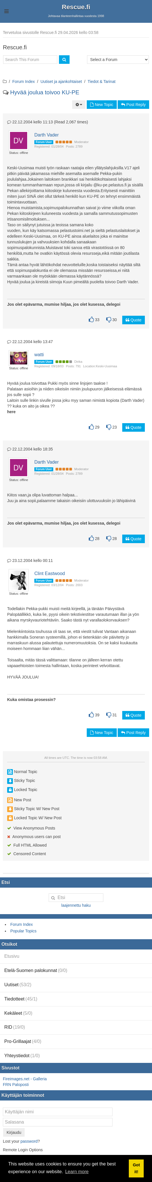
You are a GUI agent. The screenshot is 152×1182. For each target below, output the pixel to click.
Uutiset (17, 984)
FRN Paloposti (16, 1084)
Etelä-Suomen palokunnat (35, 970)
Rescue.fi (76, 7)
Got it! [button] (136, 1168)
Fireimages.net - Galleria (25, 1079)
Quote (133, 320)
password (28, 1141)
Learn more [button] (77, 1171)
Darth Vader (46, 135)
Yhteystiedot (22, 1055)
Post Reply (133, 104)
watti (39, 354)
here (11, 411)
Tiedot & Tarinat (101, 81)
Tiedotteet (20, 998)
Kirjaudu (14, 1132)
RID (14, 1027)
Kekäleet (18, 1013)
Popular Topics (23, 931)
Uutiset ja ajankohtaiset (61, 81)
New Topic (101, 104)
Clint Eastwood (49, 573)
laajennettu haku (76, 905)
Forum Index (23, 81)
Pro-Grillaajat (22, 1041)
